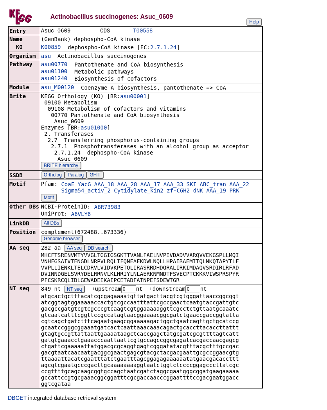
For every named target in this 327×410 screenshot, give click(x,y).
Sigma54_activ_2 (85, 191)
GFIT (95, 175)
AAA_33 (173, 185)
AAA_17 (150, 185)
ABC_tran (213, 185)
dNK (198, 191)
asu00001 (133, 97)
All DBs (51, 224)
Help (254, 22)
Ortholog (53, 175)
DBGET (17, 399)
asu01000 (94, 128)
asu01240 (54, 79)
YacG (84, 185)
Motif (49, 198)
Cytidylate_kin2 (138, 191)
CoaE (67, 185)
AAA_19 (216, 191)
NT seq (74, 290)
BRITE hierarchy (61, 166)
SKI (191, 185)
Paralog (76, 175)
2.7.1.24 (163, 48)
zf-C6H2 (178, 191)
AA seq (74, 249)
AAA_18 (104, 185)
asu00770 (54, 65)
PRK (234, 191)
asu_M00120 (57, 88)
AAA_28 (127, 185)
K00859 (51, 48)
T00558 (143, 31)
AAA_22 (239, 185)
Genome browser (62, 239)
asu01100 (54, 72)
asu (46, 57)
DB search (99, 249)
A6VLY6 (81, 215)
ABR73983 (107, 208)
